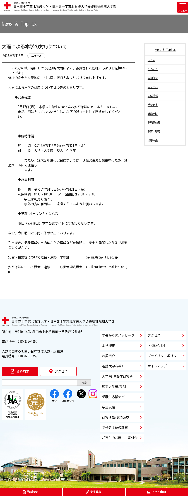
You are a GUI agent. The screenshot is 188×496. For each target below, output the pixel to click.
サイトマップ (157, 366)
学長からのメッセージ (118, 335)
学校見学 (153, 104)
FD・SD (151, 60)
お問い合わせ (157, 345)
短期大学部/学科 (114, 386)
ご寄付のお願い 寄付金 (120, 437)
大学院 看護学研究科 (117, 376)
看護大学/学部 (112, 366)
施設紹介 (108, 355)
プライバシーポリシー (164, 355)
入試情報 (153, 95)
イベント (153, 69)
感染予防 (153, 113)
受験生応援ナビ (113, 396)
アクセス (154, 335)
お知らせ (153, 78)
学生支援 (108, 407)
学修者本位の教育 (115, 427)
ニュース (153, 87)
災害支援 (153, 140)
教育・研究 (154, 131)
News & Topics (165, 49)
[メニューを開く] (182, 7)
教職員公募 (154, 122)
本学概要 (108, 345)
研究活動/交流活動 (115, 417)
